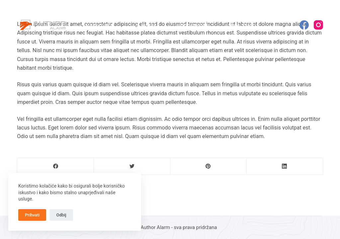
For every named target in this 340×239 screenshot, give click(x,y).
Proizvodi (194, 26)
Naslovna (99, 26)
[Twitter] (132, 166)
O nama (146, 26)
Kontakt (243, 26)
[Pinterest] (208, 166)
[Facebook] (304, 25)
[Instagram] (318, 25)
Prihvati (32, 214)
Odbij (61, 214)
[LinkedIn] (284, 166)
